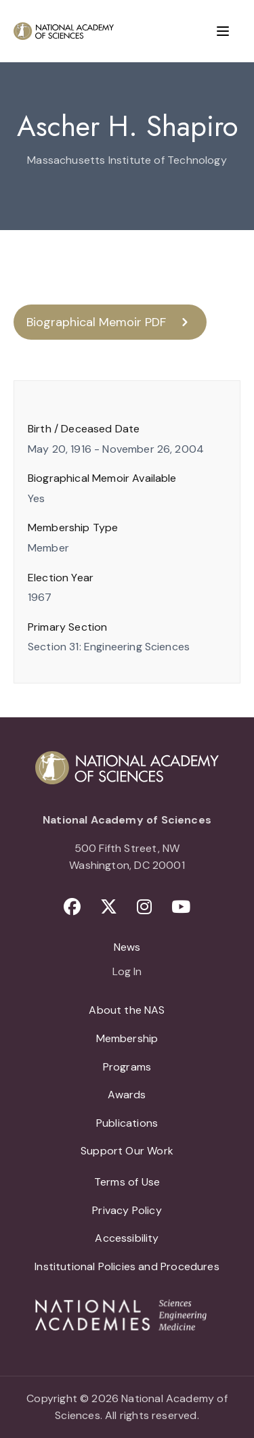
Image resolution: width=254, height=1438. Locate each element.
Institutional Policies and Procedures (127, 1266)
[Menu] (222, 31)
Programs (127, 1067)
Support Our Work (127, 1151)
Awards (127, 1094)
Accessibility (126, 1238)
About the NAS (127, 1010)
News (127, 947)
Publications (127, 1123)
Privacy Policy (127, 1210)
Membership (127, 1038)
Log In (127, 972)
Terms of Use (127, 1182)
